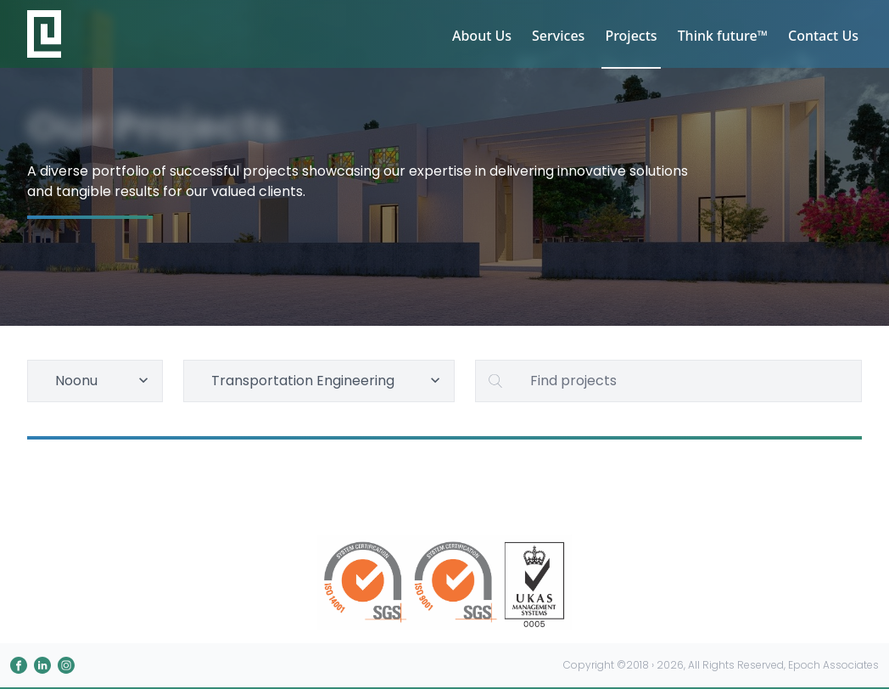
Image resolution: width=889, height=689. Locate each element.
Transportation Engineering (327, 380)
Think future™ (723, 35)
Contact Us (823, 35)
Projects (631, 35)
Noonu (104, 380)
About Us (482, 35)
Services (558, 35)
